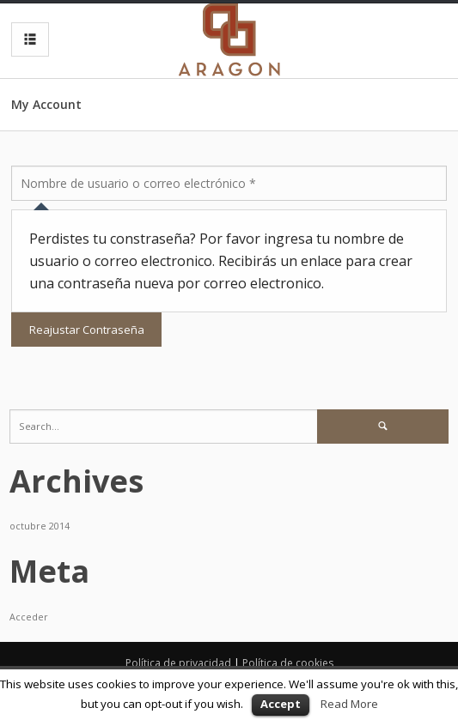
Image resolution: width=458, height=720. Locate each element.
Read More (349, 703)
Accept (280, 703)
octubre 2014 (39, 526)
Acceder (28, 617)
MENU (26, 40)
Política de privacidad (178, 663)
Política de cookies (287, 663)
